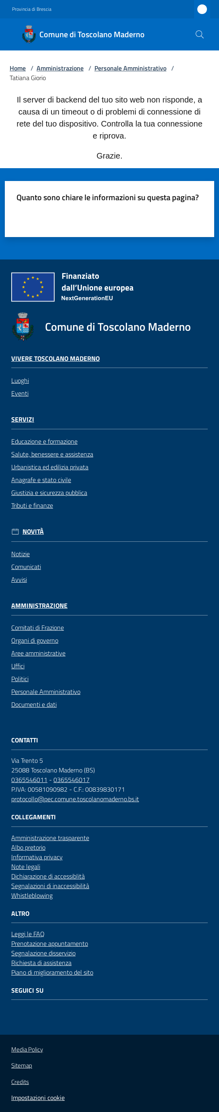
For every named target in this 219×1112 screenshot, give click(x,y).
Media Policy (27, 1049)
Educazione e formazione (44, 441)
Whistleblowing (32, 895)
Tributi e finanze (32, 505)
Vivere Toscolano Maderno (55, 358)
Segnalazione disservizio (43, 953)
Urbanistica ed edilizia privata (49, 467)
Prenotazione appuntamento (49, 943)
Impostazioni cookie (38, 1097)
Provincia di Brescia (31, 9)
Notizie (20, 554)
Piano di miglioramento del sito (52, 972)
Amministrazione (60, 68)
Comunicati (26, 566)
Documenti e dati (34, 704)
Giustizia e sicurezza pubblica (49, 492)
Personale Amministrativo (130, 68)
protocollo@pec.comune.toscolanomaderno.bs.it (75, 799)
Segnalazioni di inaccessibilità (50, 886)
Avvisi (19, 579)
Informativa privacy (37, 857)
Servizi (22, 419)
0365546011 (29, 779)
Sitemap (21, 1065)
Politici (20, 679)
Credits (20, 1082)
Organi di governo (34, 640)
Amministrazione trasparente (50, 838)
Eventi (20, 393)
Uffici (18, 666)
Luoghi (20, 380)
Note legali (25, 866)
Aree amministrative (38, 653)
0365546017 (71, 779)
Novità (33, 531)
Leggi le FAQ (28, 934)
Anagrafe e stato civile (41, 480)
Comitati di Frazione (37, 627)
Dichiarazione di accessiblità (48, 876)
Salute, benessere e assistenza (52, 454)
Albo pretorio (28, 847)
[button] (199, 34)
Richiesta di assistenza (41, 962)
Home (18, 68)
